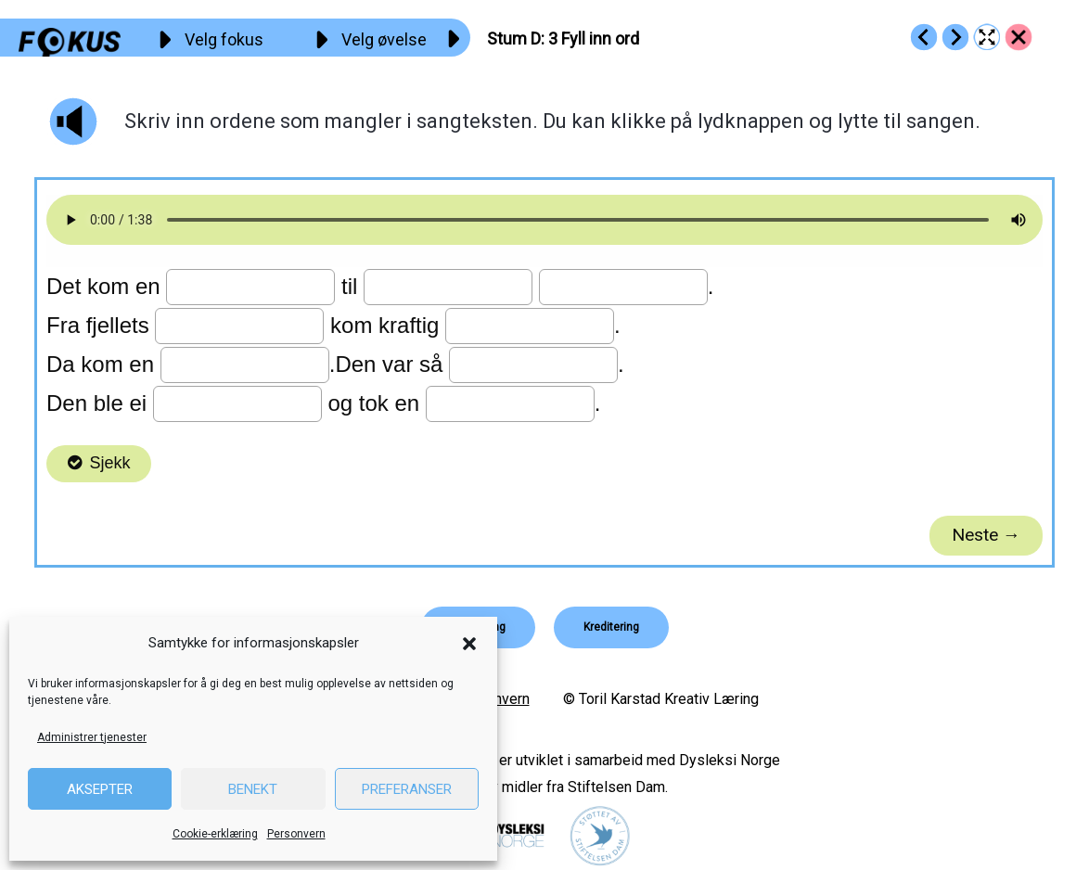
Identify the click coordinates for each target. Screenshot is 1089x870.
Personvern (296, 833)
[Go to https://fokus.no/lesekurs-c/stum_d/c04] (955, 37)
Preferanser (407, 789)
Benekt (252, 789)
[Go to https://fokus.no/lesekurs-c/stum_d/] (1018, 37)
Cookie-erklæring (215, 833)
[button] (469, 643)
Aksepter (100, 789)
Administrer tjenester (92, 737)
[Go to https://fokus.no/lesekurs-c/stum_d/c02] (924, 37)
